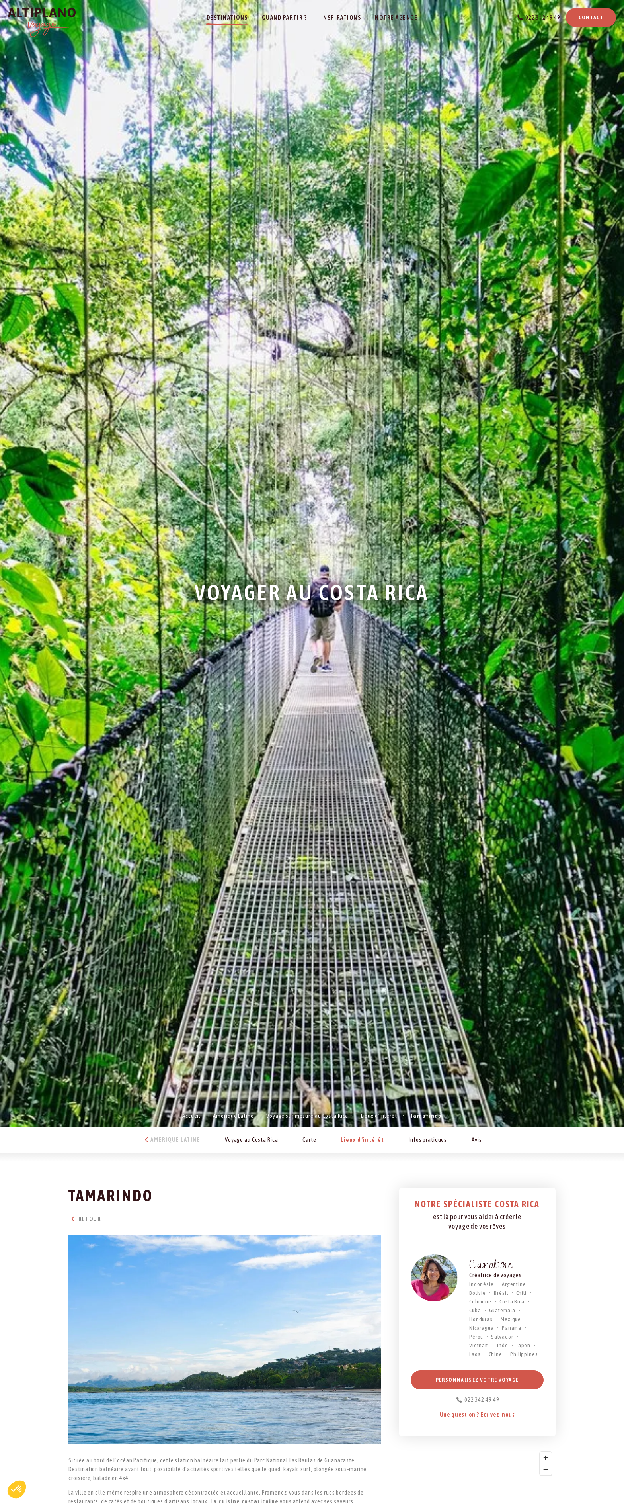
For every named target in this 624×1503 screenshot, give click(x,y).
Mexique (511, 1319)
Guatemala (502, 1310)
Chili (521, 1293)
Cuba (475, 1310)
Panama (511, 1328)
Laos (475, 1354)
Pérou (476, 1336)
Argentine (514, 1284)
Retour (84, 1218)
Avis (477, 1139)
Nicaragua (481, 1328)
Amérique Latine (233, 1115)
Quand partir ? (284, 17)
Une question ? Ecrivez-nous (477, 1414)
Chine (495, 1354)
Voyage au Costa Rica (251, 1139)
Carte (309, 1139)
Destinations (227, 17)
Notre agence (396, 17)
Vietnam (479, 1345)
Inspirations (341, 17)
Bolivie (477, 1293)
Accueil (191, 1115)
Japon (523, 1345)
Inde (502, 1345)
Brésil (501, 1293)
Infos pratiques (428, 1139)
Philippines (524, 1354)
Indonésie (481, 1284)
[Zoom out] (546, 1469)
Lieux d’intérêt (379, 1115)
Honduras (481, 1319)
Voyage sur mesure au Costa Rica (307, 1115)
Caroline (491, 1266)
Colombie (480, 1301)
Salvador (502, 1336)
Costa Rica (512, 1301)
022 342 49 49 (542, 17)
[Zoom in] (546, 1458)
